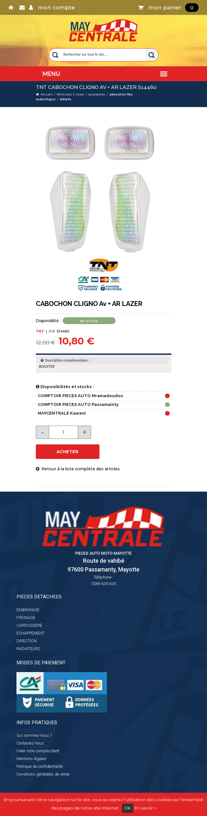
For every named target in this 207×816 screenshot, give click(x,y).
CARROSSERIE (29, 625)
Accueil (46, 94)
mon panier (168, 7)
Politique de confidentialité (39, 766)
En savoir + (145, 808)
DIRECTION (26, 640)
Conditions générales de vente (42, 774)
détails (65, 99)
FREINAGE (25, 617)
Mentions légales (31, 758)
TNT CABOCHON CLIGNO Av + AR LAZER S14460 (96, 87)
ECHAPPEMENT (30, 633)
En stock (89, 321)
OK (127, 808)
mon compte (52, 7)
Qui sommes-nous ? (34, 735)
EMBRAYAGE (27, 609)
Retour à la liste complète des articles (78, 468)
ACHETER (67, 451)
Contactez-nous (30, 743)
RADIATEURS (28, 648)
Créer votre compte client (37, 750)
